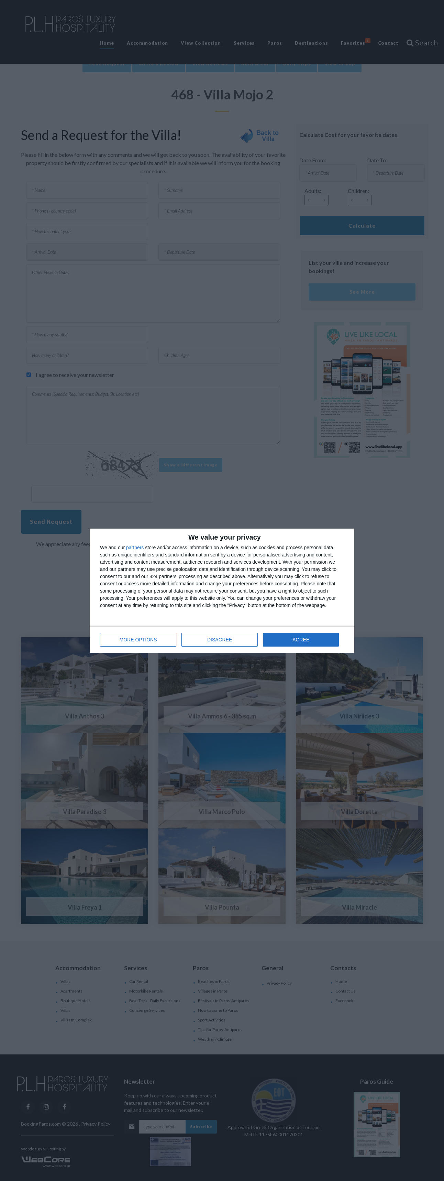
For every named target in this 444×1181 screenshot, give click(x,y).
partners (135, 547)
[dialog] (222, 591)
